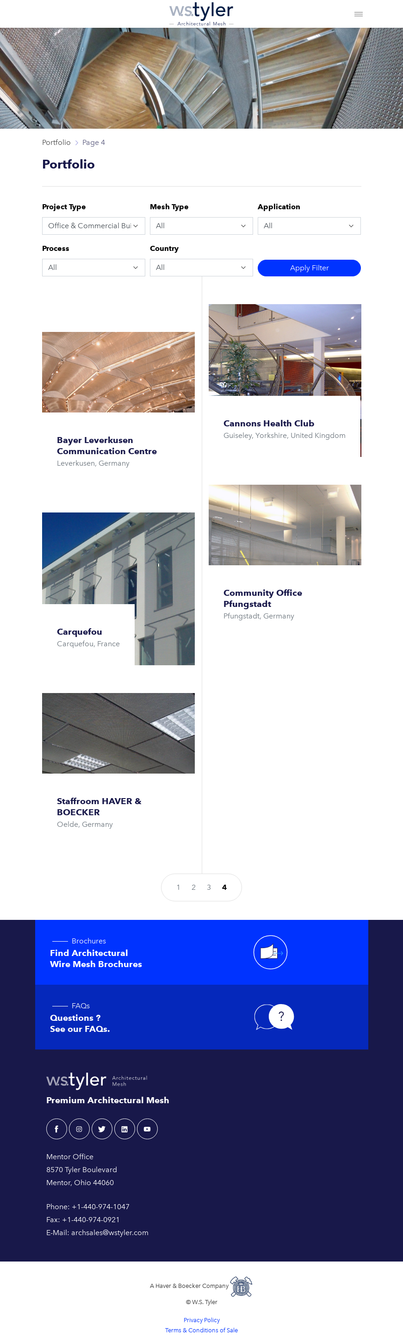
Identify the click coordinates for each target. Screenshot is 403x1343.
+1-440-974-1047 (101, 1206)
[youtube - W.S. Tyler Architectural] (147, 1128)
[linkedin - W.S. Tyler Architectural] (124, 1128)
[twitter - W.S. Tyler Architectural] (102, 1128)
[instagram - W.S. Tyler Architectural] (79, 1128)
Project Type (64, 206)
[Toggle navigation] (358, 14)
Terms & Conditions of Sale (201, 1330)
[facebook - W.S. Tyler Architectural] (56, 1128)
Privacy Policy (202, 1320)
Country (164, 248)
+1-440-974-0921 (91, 1219)
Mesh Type (169, 206)
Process (55, 248)
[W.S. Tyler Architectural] (201, 14)
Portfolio (56, 142)
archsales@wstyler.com (110, 1232)
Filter (309, 267)
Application (279, 206)
